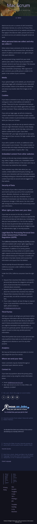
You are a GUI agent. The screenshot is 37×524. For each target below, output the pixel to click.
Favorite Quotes (6, 449)
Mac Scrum (18, 5)
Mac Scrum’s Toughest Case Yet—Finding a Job (14, 494)
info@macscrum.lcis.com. (13, 308)
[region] (18, 430)
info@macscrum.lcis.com (15, 382)
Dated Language (6, 461)
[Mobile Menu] (18, 18)
